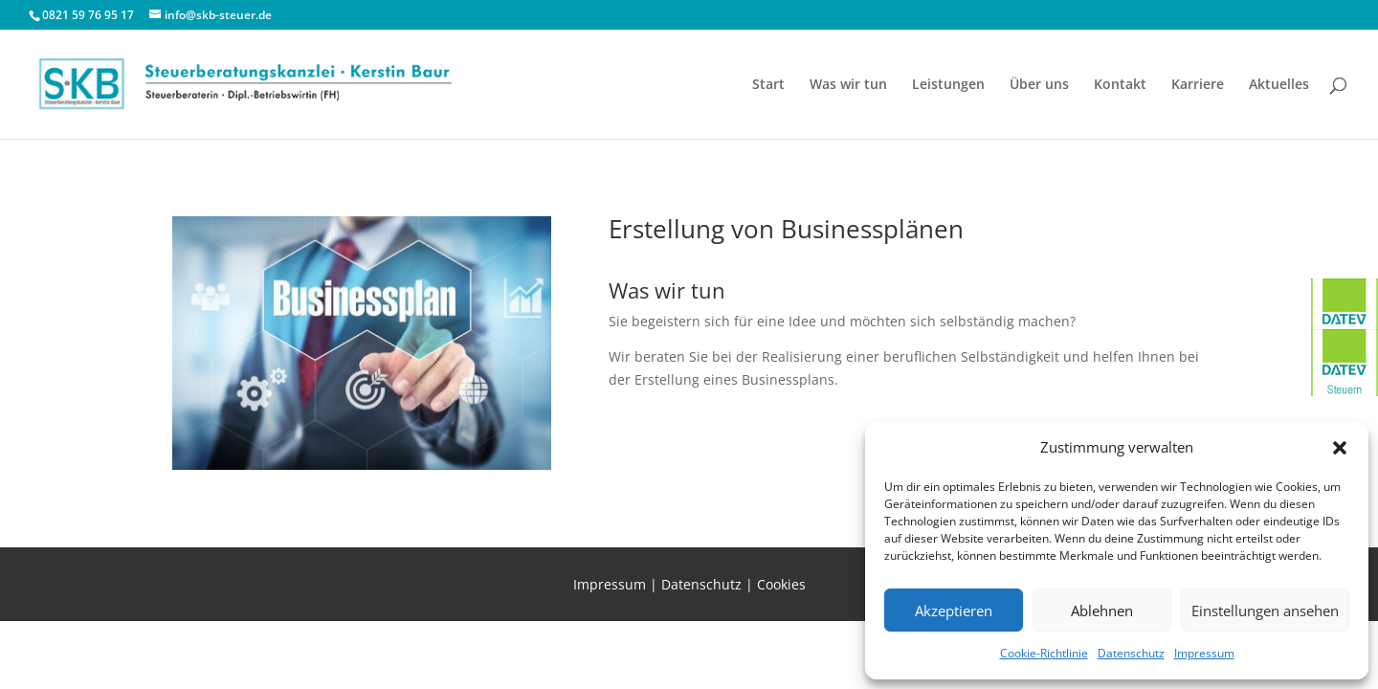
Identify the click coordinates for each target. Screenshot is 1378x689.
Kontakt (1120, 85)
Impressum (1204, 653)
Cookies (781, 584)
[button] (1339, 447)
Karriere (1197, 85)
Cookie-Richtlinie (1044, 653)
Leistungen (948, 85)
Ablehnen (1102, 610)
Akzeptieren (953, 610)
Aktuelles (1279, 85)
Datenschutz (1131, 653)
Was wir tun (848, 85)
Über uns (1039, 85)
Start (768, 85)
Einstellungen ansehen (1265, 610)
